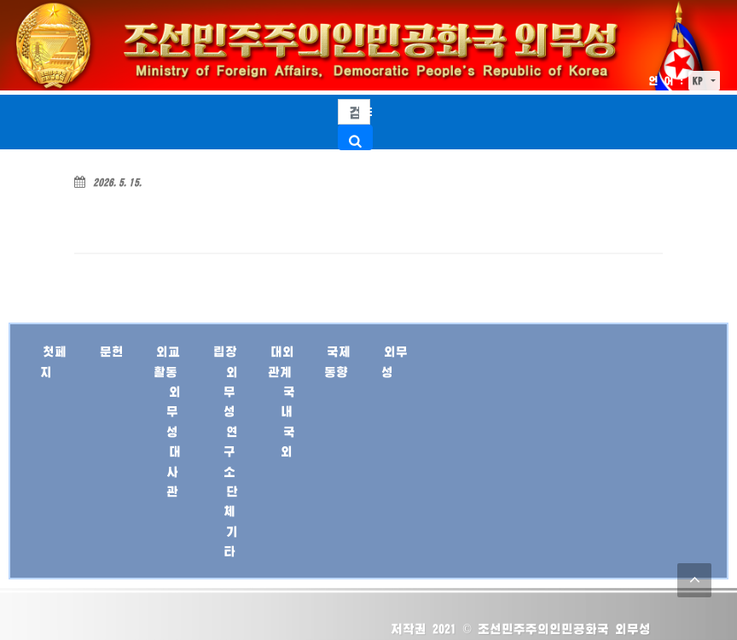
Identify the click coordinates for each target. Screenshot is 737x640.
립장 (225, 351)
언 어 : (666, 80)
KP (700, 80)
